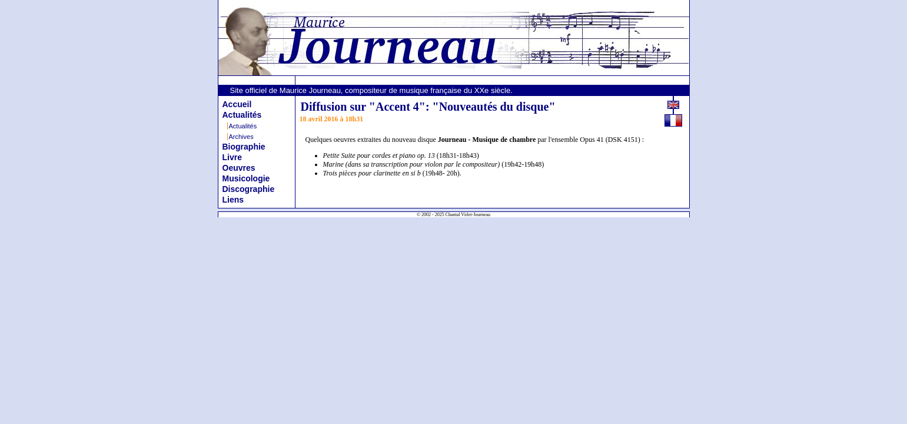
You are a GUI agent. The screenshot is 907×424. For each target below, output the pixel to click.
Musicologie (246, 178)
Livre (232, 157)
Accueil (237, 104)
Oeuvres (238, 168)
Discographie (248, 189)
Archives (241, 136)
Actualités (242, 115)
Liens (233, 199)
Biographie (243, 146)
